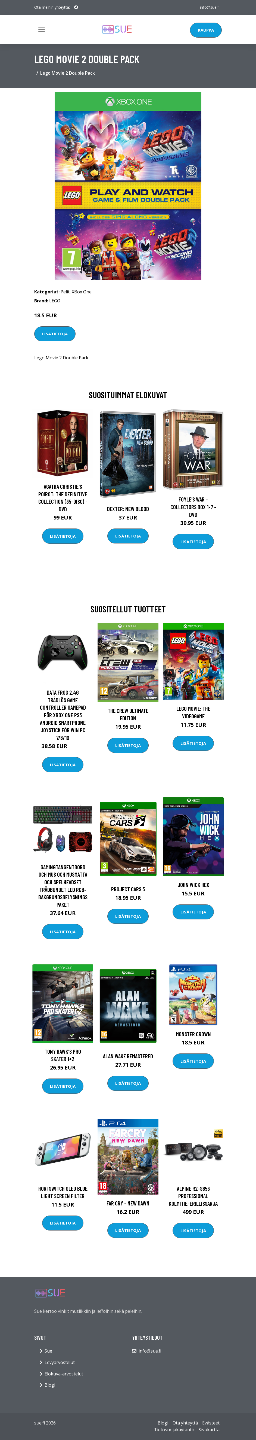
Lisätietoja (55, 333)
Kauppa (206, 30)
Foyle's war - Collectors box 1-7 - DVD (193, 507)
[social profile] (76, 7)
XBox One (82, 292)
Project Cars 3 (128, 889)
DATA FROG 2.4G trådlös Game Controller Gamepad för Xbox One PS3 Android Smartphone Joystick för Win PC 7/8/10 (63, 715)
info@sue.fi (210, 7)
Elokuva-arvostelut (64, 1374)
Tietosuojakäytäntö (174, 1430)
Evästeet (211, 1423)
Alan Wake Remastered (128, 1056)
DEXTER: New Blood (128, 508)
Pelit (65, 292)
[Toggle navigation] (41, 29)
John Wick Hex (193, 884)
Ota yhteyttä (185, 1423)
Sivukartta (209, 1430)
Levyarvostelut (60, 1362)
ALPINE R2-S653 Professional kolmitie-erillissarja (193, 1196)
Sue (48, 1351)
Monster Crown (193, 1034)
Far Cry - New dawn (128, 1203)
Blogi (50, 1385)
